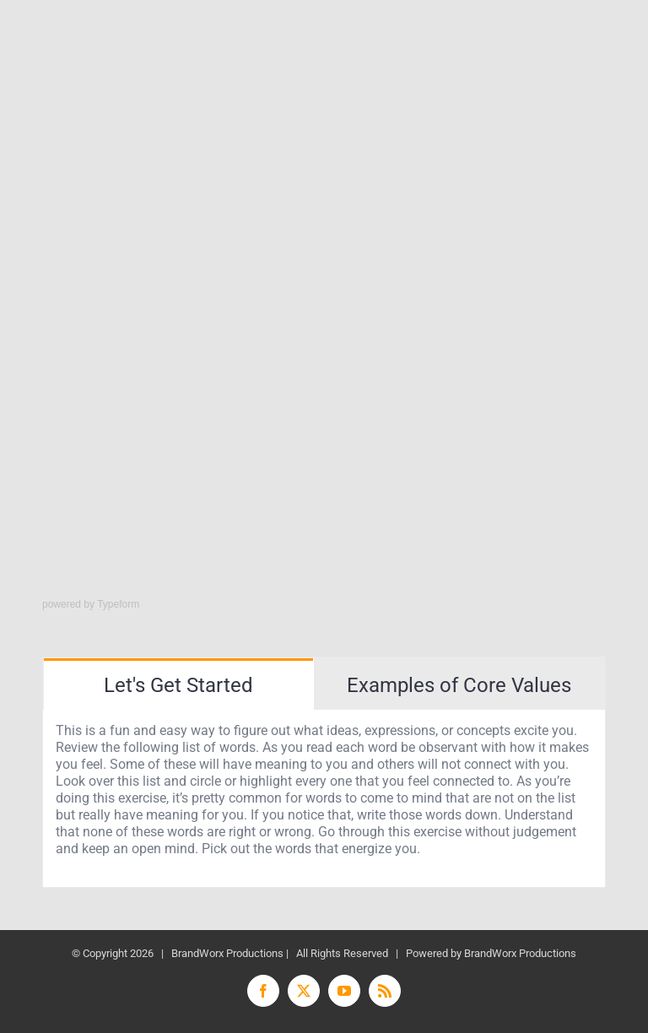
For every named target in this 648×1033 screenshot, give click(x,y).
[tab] (178, 684)
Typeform (118, 604)
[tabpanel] (324, 799)
